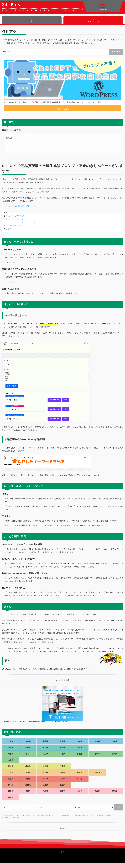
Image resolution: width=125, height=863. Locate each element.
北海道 (10, 741)
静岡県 (45, 766)
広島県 (62, 779)
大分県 (79, 791)
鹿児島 (114, 791)
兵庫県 (28, 772)
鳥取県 (10, 779)
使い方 (11, 262)
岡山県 (45, 779)
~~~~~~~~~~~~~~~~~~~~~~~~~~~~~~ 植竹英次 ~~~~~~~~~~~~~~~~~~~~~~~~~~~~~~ (64, 143)
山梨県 (10, 760)
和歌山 (97, 772)
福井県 (79, 748)
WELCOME (103, 7)
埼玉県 (45, 754)
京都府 (45, 772)
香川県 (10, 785)
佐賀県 (28, 791)
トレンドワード (93, 20)
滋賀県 (62, 772)
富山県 (45, 748)
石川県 (62, 748)
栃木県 (97, 754)
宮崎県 (97, 791)
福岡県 (10, 791)
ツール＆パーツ (31, 20)
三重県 (62, 766)
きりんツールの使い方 (14, 219)
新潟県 (10, 748)
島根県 (28, 779)
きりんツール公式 (62, 108)
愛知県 (10, 766)
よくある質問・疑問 (13, 225)
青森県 (28, 741)
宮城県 (79, 741)
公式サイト (60, 595)
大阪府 (10, 772)
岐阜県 (28, 766)
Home (62, 826)
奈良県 (79, 772)
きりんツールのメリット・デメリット (20, 222)
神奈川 (28, 754)
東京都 (10, 754)
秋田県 (62, 741)
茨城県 (79, 754)
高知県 (62, 785)
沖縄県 (10, 797)
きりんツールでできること (16, 216)
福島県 (97, 741)
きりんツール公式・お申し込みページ (20, 206)
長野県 (28, 748)
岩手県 (45, 741)
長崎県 (45, 791)
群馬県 (114, 754)
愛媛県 (28, 785)
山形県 (114, 741)
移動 (118, 807)
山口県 (79, 779)
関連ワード (116, 52)
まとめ (8, 229)
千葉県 (62, 754)
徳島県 (45, 785)
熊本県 (62, 791)
